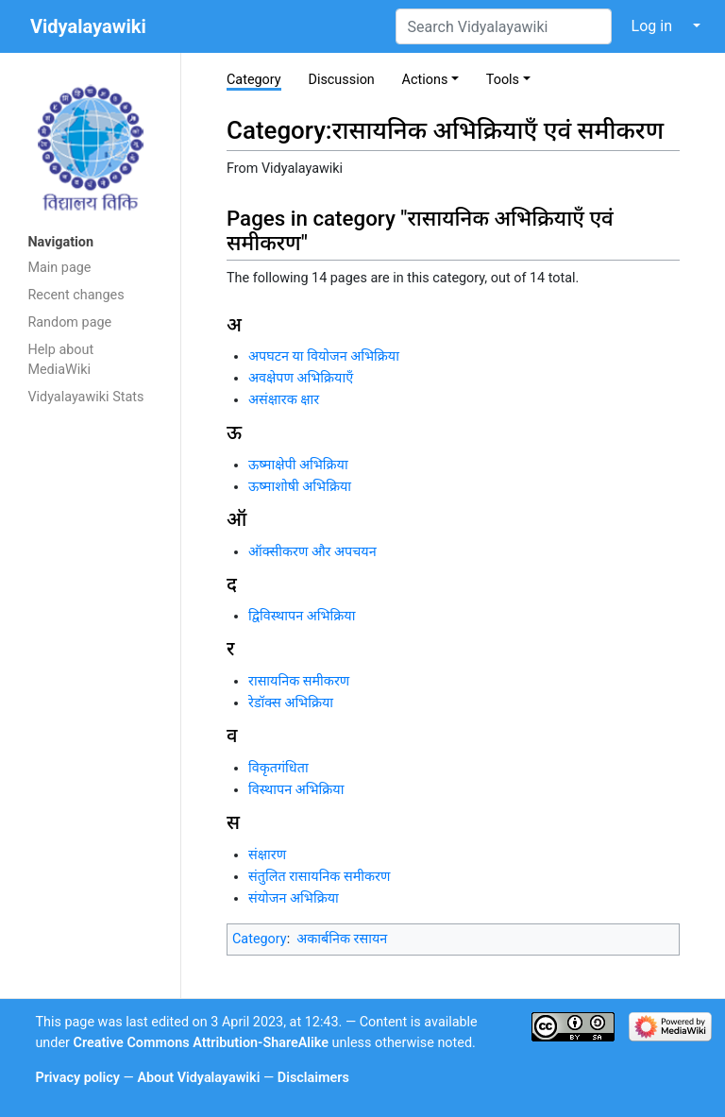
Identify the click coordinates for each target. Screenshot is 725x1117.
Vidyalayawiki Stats (85, 397)
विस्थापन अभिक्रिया (296, 790)
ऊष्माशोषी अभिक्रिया (299, 487)
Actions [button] (425, 80)
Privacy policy (77, 1078)
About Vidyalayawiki (198, 1078)
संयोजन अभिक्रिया (293, 898)
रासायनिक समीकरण (298, 681)
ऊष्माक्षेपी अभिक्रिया (298, 465)
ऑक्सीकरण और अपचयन (312, 552)
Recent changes (75, 295)
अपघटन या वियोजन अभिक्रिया (323, 356)
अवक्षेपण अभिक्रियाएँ (300, 378)
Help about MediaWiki (60, 360)
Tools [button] (502, 80)
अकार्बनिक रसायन (341, 939)
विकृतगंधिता (278, 768)
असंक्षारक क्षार (283, 400)
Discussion (341, 80)
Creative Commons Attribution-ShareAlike (201, 1043)
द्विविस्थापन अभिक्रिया (301, 616)
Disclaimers (313, 1078)
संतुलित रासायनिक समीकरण (319, 877)
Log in (652, 26)
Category (254, 80)
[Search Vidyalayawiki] (504, 26)
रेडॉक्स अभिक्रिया (290, 703)
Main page (59, 268)
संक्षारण (267, 855)
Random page (69, 322)
